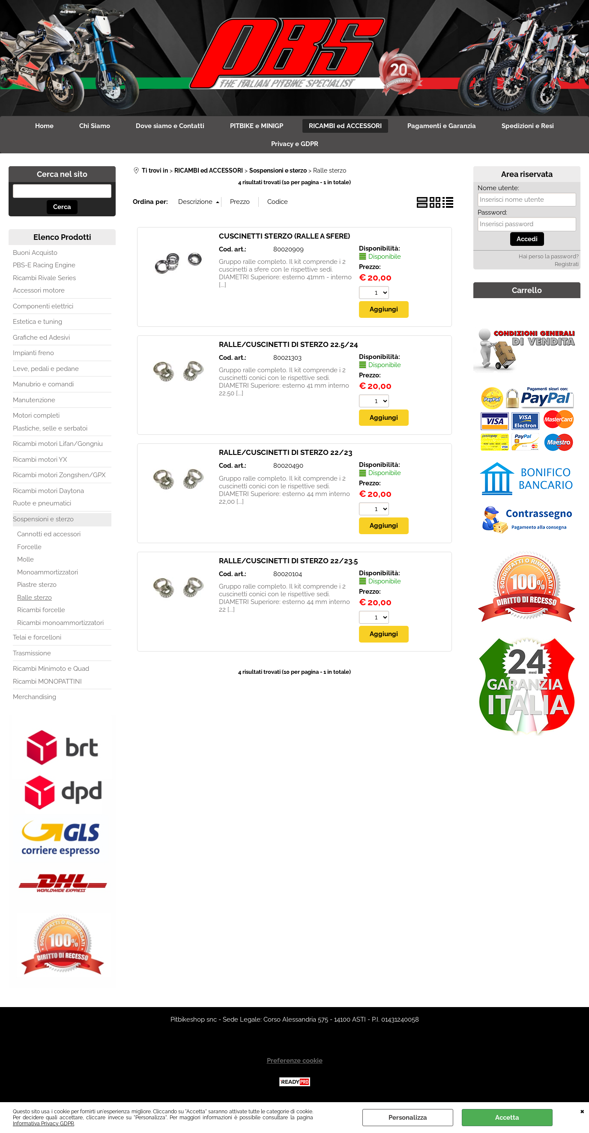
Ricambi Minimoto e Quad (51, 669)
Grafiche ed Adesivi (41, 337)
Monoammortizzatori (47, 572)
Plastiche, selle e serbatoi (50, 428)
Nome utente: (498, 188)
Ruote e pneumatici (42, 503)
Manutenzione (34, 400)
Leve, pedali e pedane (46, 369)
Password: (492, 212)
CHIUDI (582, 1110)
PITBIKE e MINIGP (256, 126)
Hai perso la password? (549, 256)
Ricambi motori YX (40, 459)
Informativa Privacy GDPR (43, 1124)
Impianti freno (33, 353)
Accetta (507, 1117)
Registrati (567, 264)
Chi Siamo (94, 126)
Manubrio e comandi (43, 384)
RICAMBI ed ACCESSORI (345, 126)
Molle (25, 559)
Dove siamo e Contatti (170, 126)
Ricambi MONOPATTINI (47, 681)
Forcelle (29, 547)
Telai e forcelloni (37, 637)
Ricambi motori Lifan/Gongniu (58, 444)
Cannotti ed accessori (49, 534)
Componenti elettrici (43, 306)
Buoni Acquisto (35, 253)
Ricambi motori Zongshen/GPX (59, 475)
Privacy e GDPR (294, 144)
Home (44, 126)
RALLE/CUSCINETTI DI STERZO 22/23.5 (288, 560)
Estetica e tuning (37, 322)
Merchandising (34, 697)
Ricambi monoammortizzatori (60, 623)
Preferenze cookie (295, 1060)
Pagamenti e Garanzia (441, 126)
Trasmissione (32, 653)
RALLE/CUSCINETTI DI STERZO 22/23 (285, 452)
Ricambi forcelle (41, 610)
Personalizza (408, 1117)
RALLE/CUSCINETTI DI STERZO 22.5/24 (288, 344)
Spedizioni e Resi (528, 126)
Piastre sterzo (37, 585)
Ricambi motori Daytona (48, 491)
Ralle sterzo (34, 597)
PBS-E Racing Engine (44, 265)
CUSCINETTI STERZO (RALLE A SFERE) (284, 236)
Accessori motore (39, 290)
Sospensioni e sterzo (43, 519)
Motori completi (36, 415)
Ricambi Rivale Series (44, 278)
